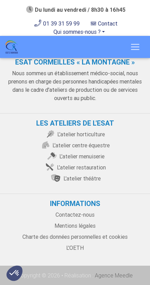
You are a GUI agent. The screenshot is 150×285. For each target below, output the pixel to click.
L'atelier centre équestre (75, 145)
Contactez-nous (75, 214)
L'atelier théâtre (75, 178)
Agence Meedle (113, 275)
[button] (14, 273)
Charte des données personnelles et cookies (75, 236)
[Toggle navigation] (135, 46)
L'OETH (75, 247)
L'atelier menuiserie (75, 156)
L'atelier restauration (75, 167)
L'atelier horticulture (75, 134)
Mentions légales (75, 225)
